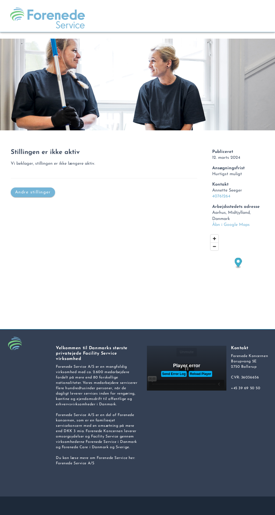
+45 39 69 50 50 (245, 388)
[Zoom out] (214, 246)
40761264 (221, 196)
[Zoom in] (214, 238)
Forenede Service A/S (75, 463)
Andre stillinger (33, 192)
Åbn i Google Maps (231, 225)
